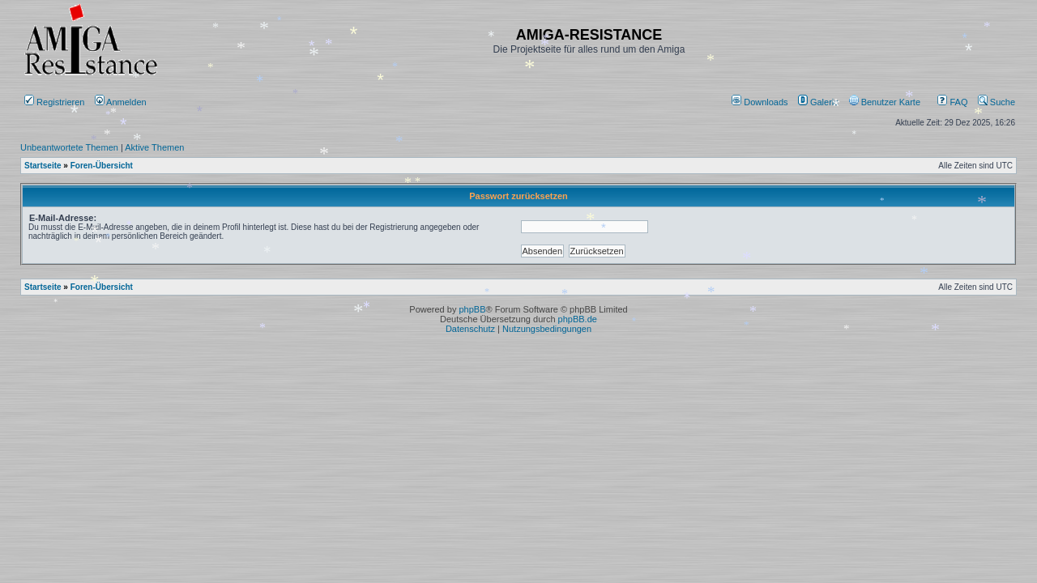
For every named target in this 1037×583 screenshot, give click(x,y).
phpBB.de (577, 319)
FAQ (952, 102)
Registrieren (54, 102)
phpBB (472, 309)
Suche (996, 102)
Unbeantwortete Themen (69, 147)
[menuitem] (761, 102)
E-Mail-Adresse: (62, 218)
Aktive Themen (154, 147)
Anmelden (122, 102)
